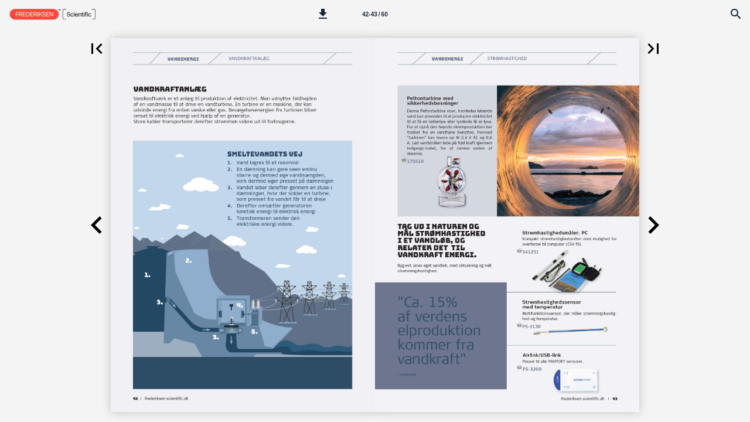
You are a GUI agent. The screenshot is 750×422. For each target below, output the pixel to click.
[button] (323, 14)
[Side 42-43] (375, 14)
